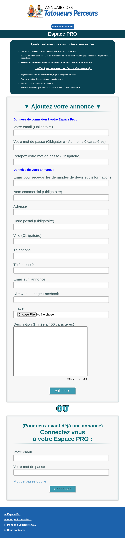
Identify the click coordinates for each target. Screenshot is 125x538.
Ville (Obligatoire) (27, 235)
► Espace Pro (12, 514)
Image (18, 308)
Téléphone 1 (23, 250)
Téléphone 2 (23, 265)
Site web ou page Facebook (36, 294)
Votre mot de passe (29, 467)
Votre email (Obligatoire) (33, 127)
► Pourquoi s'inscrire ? (18, 519)
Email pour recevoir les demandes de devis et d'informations (62, 177)
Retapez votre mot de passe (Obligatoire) (47, 156)
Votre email (22, 452)
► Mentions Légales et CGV (20, 524)
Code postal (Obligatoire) (33, 221)
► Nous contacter (14, 530)
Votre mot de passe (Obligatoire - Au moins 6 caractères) (59, 141)
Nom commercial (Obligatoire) (37, 192)
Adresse (20, 206)
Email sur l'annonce (29, 279)
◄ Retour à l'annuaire (62, 26)
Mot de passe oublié (29, 481)
